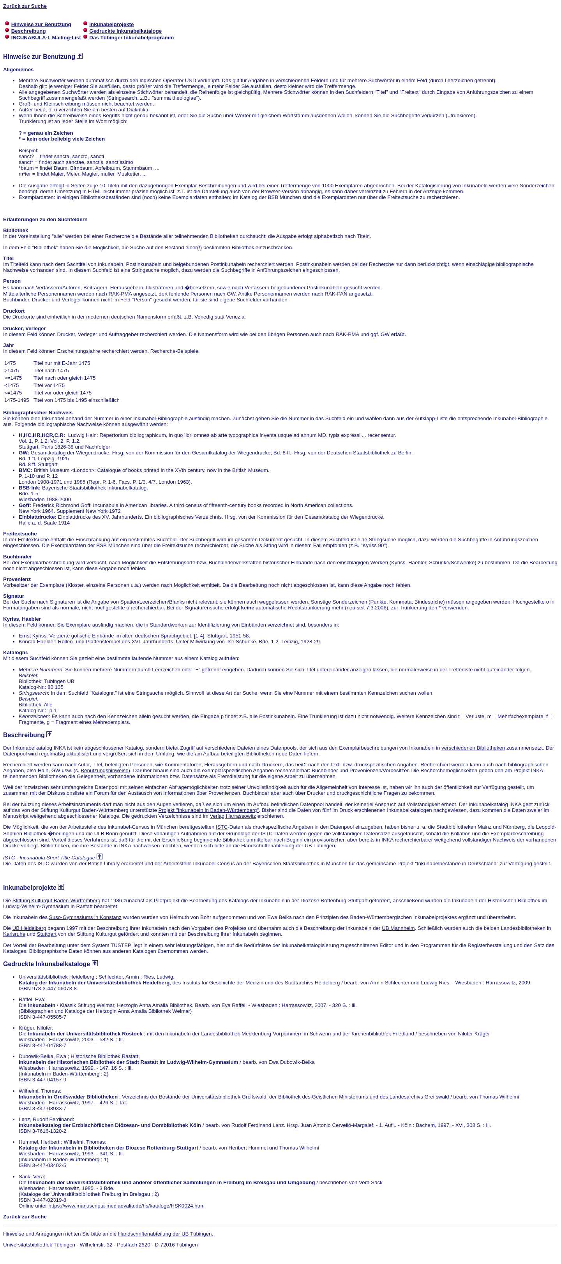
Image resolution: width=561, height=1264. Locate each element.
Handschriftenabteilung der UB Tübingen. (288, 846)
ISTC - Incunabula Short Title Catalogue (49, 858)
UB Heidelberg (29, 928)
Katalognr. (15, 652)
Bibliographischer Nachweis (38, 412)
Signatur (13, 596)
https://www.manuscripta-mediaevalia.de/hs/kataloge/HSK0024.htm (125, 1206)
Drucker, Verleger (24, 328)
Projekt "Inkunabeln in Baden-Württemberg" (209, 810)
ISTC (222, 827)
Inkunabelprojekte (29, 887)
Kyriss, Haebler (22, 619)
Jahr (8, 345)
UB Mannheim (398, 928)
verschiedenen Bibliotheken (473, 748)
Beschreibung (24, 735)
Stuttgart (46, 934)
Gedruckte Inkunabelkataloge (46, 964)
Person (12, 281)
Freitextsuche (20, 534)
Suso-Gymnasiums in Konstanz (85, 917)
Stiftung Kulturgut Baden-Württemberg (56, 900)
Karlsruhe (14, 934)
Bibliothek (15, 230)
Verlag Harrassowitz (233, 816)
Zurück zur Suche (25, 6)
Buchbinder (17, 557)
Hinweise (16, 56)
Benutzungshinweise (104, 770)
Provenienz (17, 579)
